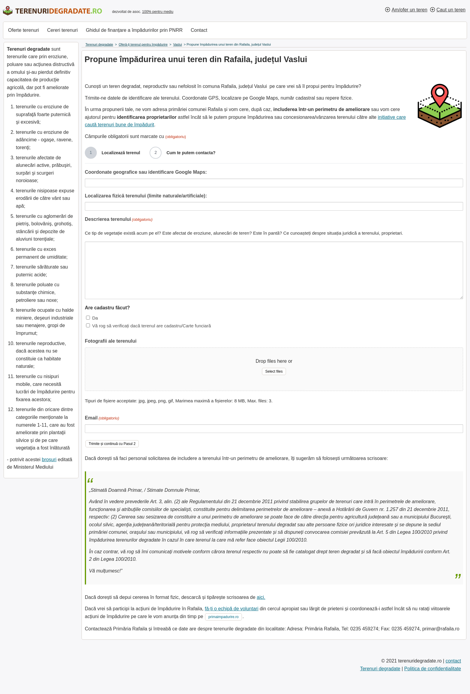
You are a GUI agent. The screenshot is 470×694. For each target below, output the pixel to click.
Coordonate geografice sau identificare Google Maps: (146, 172)
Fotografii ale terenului (110, 341)
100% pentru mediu (157, 12)
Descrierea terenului (119, 220)
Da (95, 317)
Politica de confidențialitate (432, 668)
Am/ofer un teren (409, 9)
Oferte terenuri (23, 30)
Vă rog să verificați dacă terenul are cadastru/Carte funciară (151, 325)
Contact (199, 30)
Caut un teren (451, 9)
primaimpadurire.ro (223, 617)
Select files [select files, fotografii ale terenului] (274, 371)
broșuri (49, 459)
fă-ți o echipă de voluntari (231, 608)
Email (102, 418)
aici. (261, 597)
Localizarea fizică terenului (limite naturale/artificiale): (146, 195)
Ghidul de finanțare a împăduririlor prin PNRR (134, 30)
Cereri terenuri (62, 30)
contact (453, 660)
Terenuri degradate (380, 668)
